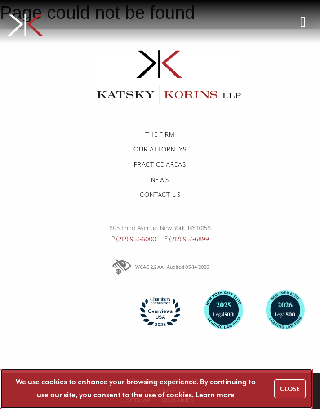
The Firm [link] (160, 134)
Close (290, 388)
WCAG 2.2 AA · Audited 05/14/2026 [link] (160, 267)
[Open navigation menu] (303, 21)
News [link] (160, 179)
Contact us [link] (160, 194)
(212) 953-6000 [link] (136, 239)
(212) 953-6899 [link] (189, 239)
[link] (83, 21)
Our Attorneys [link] (160, 149)
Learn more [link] (215, 395)
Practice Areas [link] (160, 164)
